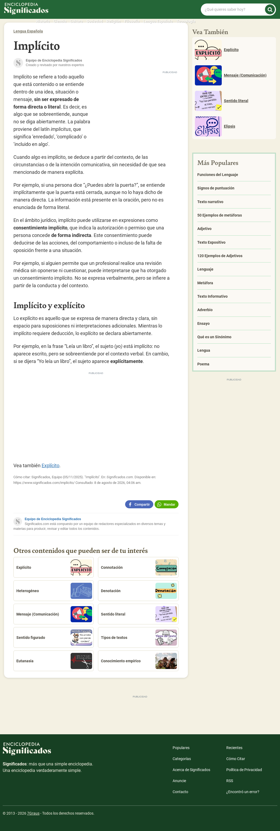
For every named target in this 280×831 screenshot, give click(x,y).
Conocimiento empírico (139, 661)
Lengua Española (158, 21)
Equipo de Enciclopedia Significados (53, 519)
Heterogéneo (54, 591)
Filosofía (131, 21)
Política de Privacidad (244, 770)
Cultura (76, 21)
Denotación (139, 591)
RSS (229, 781)
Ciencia (59, 21)
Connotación (139, 567)
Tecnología (185, 21)
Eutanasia (54, 661)
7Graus (33, 813)
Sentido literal (139, 614)
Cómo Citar (235, 759)
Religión (113, 21)
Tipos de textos (139, 637)
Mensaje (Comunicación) (54, 614)
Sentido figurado (54, 637)
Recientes (234, 748)
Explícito (50, 465)
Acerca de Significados (191, 770)
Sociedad (94, 21)
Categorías (182, 759)
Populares (181, 748)
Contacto (180, 792)
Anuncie (179, 781)
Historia (43, 21)
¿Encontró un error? (242, 792)
